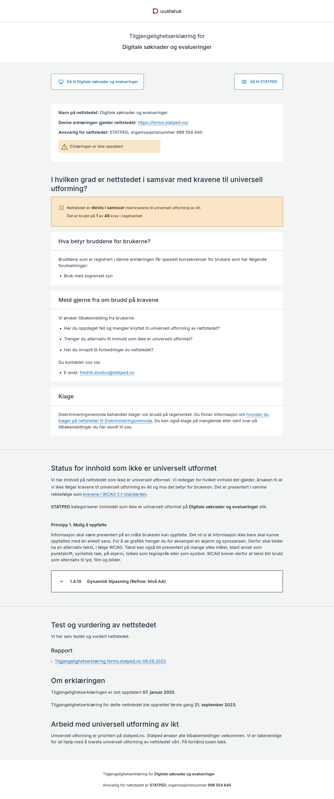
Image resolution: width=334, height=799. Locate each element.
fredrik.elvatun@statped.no (107, 372)
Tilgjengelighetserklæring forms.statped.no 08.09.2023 (110, 661)
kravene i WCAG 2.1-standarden (115, 494)
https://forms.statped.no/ (163, 122)
